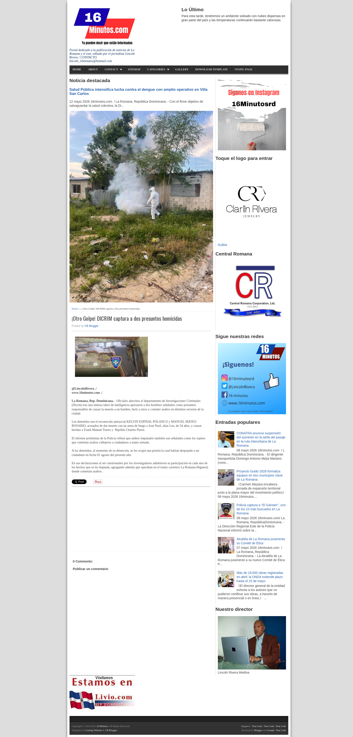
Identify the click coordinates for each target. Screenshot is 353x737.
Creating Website (93, 730)
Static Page (244, 69)
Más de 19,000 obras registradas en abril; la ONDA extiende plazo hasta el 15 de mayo (260, 577)
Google (270, 730)
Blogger (258, 730)
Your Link (257, 726)
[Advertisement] (107, 518)
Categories (156, 69)
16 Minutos (102, 726)
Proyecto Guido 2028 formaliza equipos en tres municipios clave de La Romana (260, 475)
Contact (111, 69)
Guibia (222, 245)
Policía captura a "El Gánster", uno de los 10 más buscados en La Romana (261, 509)
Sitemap (134, 69)
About (93, 69)
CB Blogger (91, 326)
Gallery (181, 69)
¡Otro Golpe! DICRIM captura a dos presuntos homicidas (127, 318)
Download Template (211, 69)
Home (77, 69)
